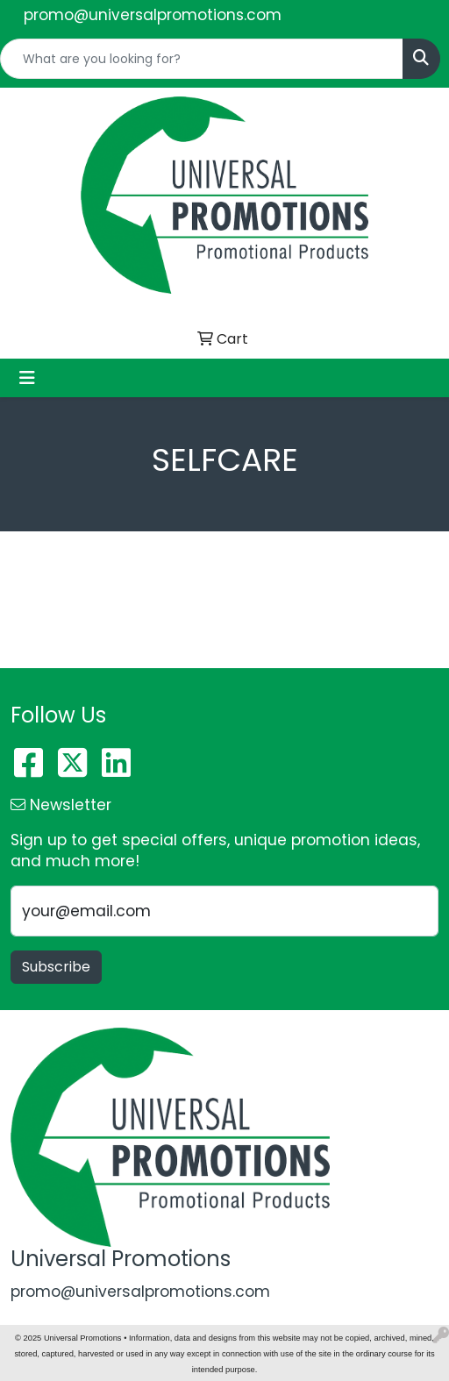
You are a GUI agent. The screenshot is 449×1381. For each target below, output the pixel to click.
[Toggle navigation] (27, 378)
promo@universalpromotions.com (153, 14)
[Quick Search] (201, 59)
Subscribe (56, 967)
